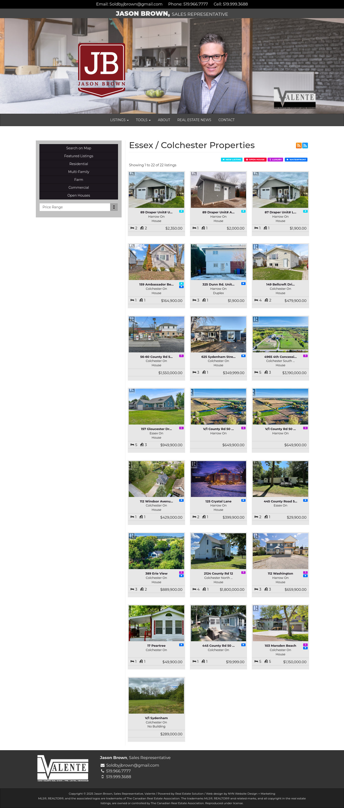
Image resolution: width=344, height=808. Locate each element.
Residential (78, 164)
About (164, 120)
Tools (143, 120)
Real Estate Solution (189, 793)
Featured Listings (78, 156)
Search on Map (78, 148)
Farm (78, 180)
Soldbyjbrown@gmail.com (135, 4)
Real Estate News (194, 120)
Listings (119, 120)
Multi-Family (78, 172)
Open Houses (78, 195)
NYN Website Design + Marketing (251, 793)
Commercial (79, 187)
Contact (226, 120)
